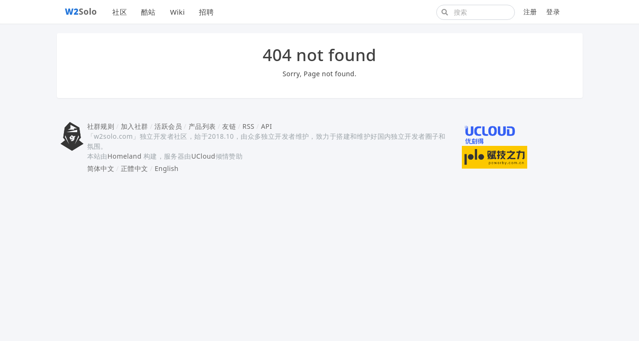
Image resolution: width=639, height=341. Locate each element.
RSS (248, 126)
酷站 (148, 12)
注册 (530, 11)
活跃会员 (168, 126)
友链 (229, 126)
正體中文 (134, 168)
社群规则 (101, 126)
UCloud (203, 156)
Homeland (125, 156)
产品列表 (202, 126)
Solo (81, 11)
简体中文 (101, 168)
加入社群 (134, 126)
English (166, 168)
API (266, 126)
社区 (119, 12)
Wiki (177, 12)
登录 (553, 11)
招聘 (206, 12)
